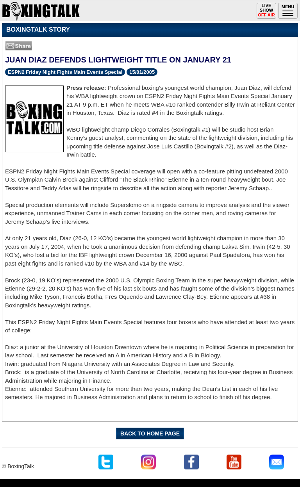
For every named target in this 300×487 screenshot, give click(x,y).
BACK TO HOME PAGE (150, 433)
